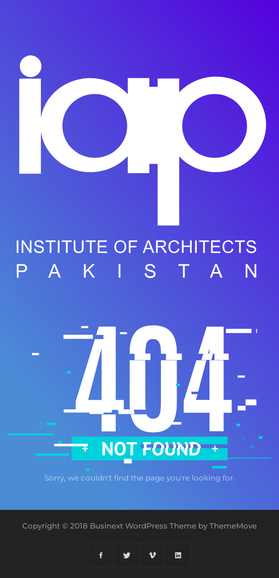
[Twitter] (127, 555)
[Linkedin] (178, 555)
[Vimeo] (152, 555)
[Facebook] (101, 555)
